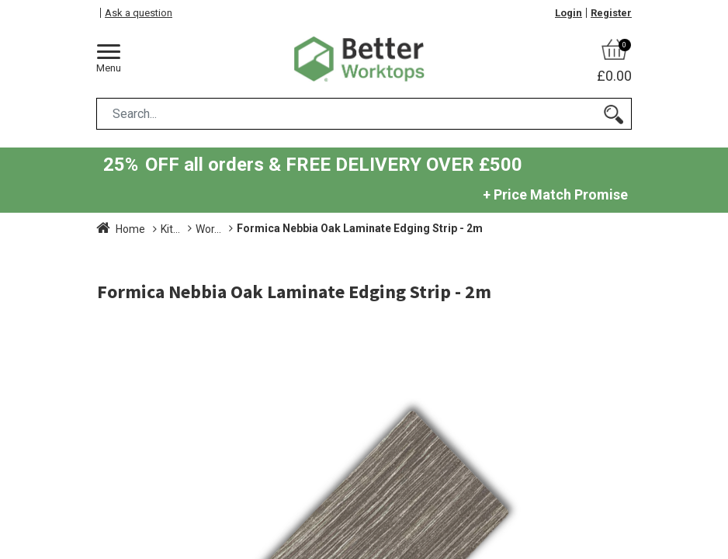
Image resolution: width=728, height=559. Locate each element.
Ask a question (138, 13)
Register (611, 13)
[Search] (613, 114)
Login (568, 13)
